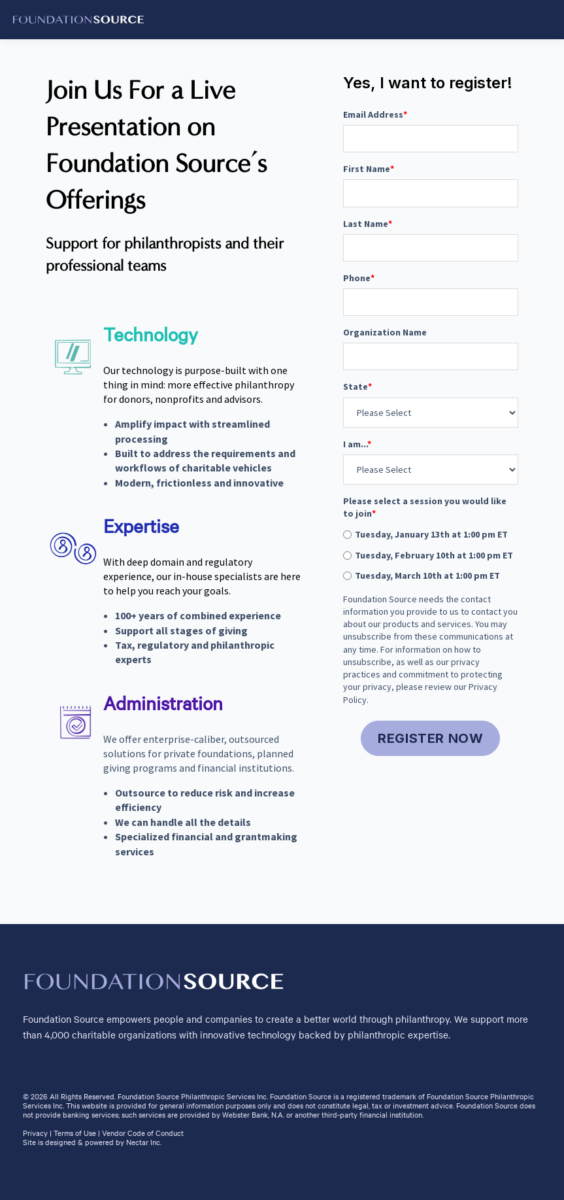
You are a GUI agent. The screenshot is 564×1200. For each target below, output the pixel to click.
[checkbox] (430, 555)
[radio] (430, 534)
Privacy (35, 1132)
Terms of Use (75, 1132)
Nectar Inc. (143, 1142)
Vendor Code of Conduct (143, 1132)
